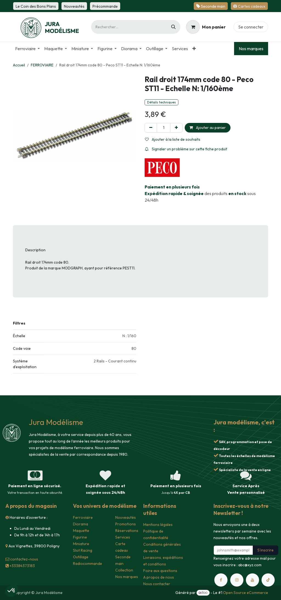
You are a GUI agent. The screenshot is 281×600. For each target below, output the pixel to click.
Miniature (81, 543)
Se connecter (250, 27)
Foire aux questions (160, 570)
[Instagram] (236, 580)
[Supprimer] (151, 128)
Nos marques (251, 48)
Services (122, 537)
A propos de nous (158, 577)
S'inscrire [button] (265, 550)
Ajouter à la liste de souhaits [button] (172, 139)
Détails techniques (161, 102)
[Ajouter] (176, 128)
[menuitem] (27, 48)
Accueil (19, 65)
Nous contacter (156, 583)
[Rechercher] (173, 27)
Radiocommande (87, 563)
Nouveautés (125, 517)
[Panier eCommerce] (205, 27)
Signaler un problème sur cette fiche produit (186, 149)
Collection (124, 570)
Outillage (80, 556)
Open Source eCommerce (245, 592)
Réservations (126, 530)
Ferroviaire (83, 517)
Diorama (80, 524)
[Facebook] (220, 580)
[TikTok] (268, 580)
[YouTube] (252, 580)
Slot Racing (82, 550)
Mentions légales (158, 524)
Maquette (81, 530)
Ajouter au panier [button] (207, 127)
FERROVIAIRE (42, 65)
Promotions (125, 524)
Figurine (80, 537)
